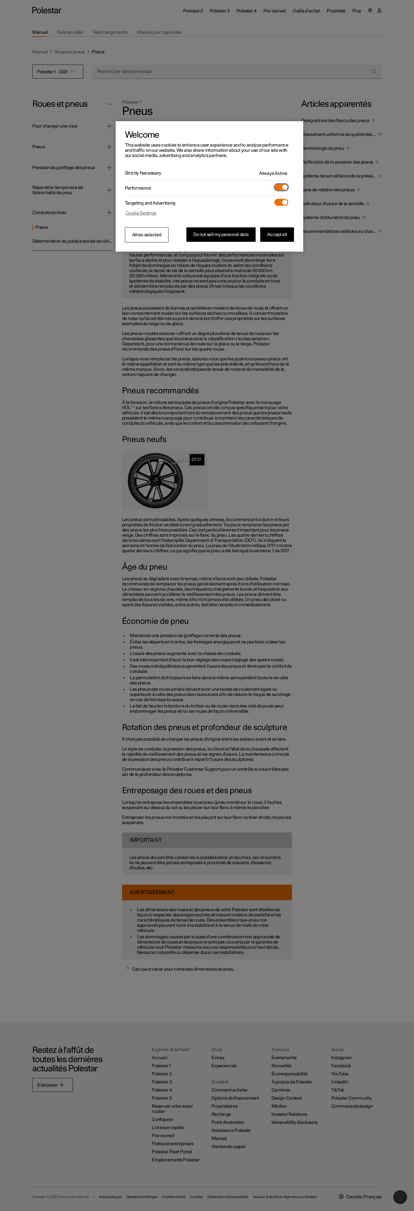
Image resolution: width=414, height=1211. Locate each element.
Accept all (277, 234)
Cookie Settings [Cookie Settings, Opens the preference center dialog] (141, 213)
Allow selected (147, 235)
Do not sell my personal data (221, 234)
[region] (209, 186)
